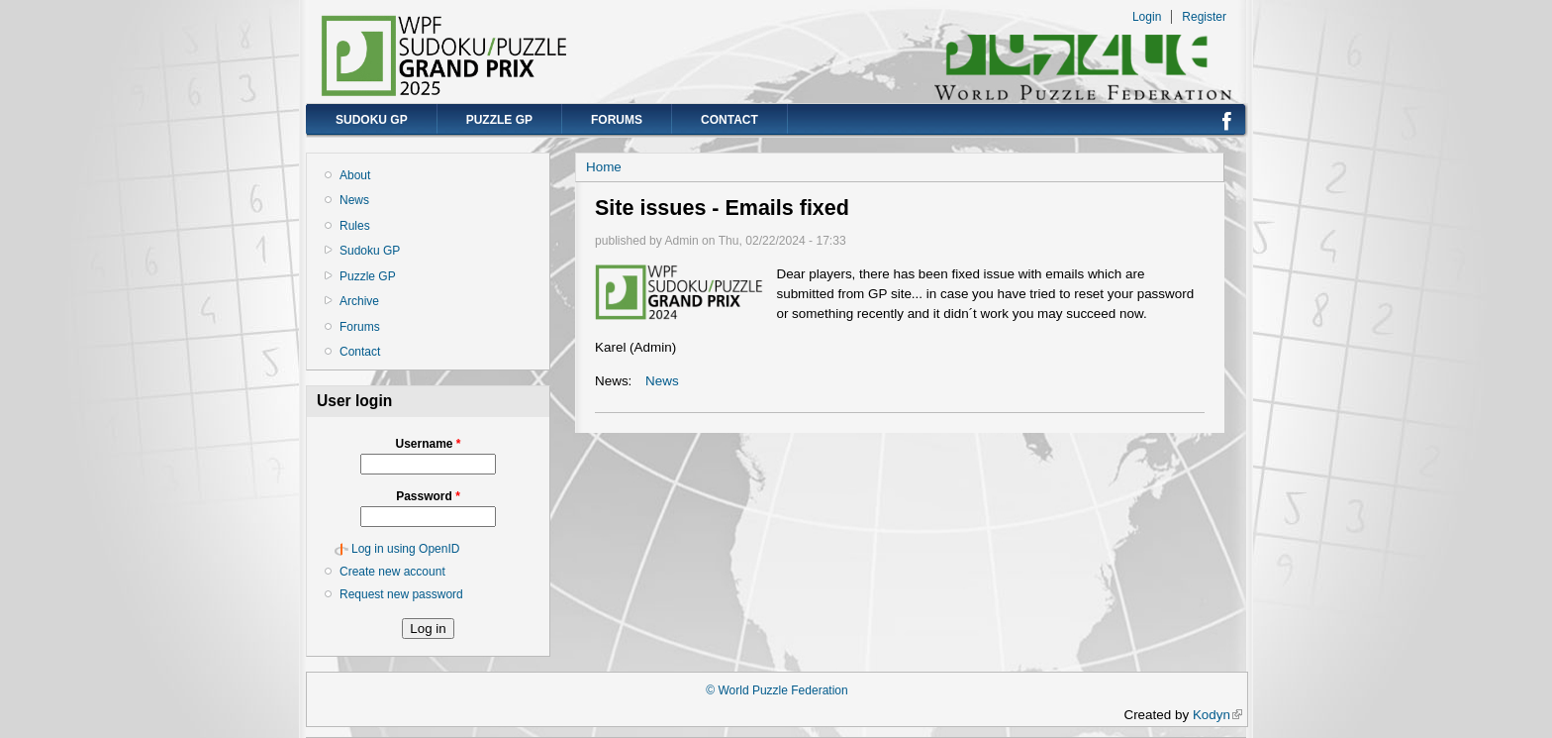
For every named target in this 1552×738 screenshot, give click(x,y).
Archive (359, 301)
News (354, 200)
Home (604, 166)
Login (1146, 17)
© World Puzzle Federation (776, 690)
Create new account (392, 572)
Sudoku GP (372, 120)
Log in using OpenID (405, 549)
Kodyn (1217, 714)
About (355, 175)
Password (428, 496)
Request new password (401, 594)
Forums (616, 120)
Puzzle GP (499, 120)
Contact (729, 120)
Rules (355, 226)
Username (427, 444)
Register (1204, 17)
